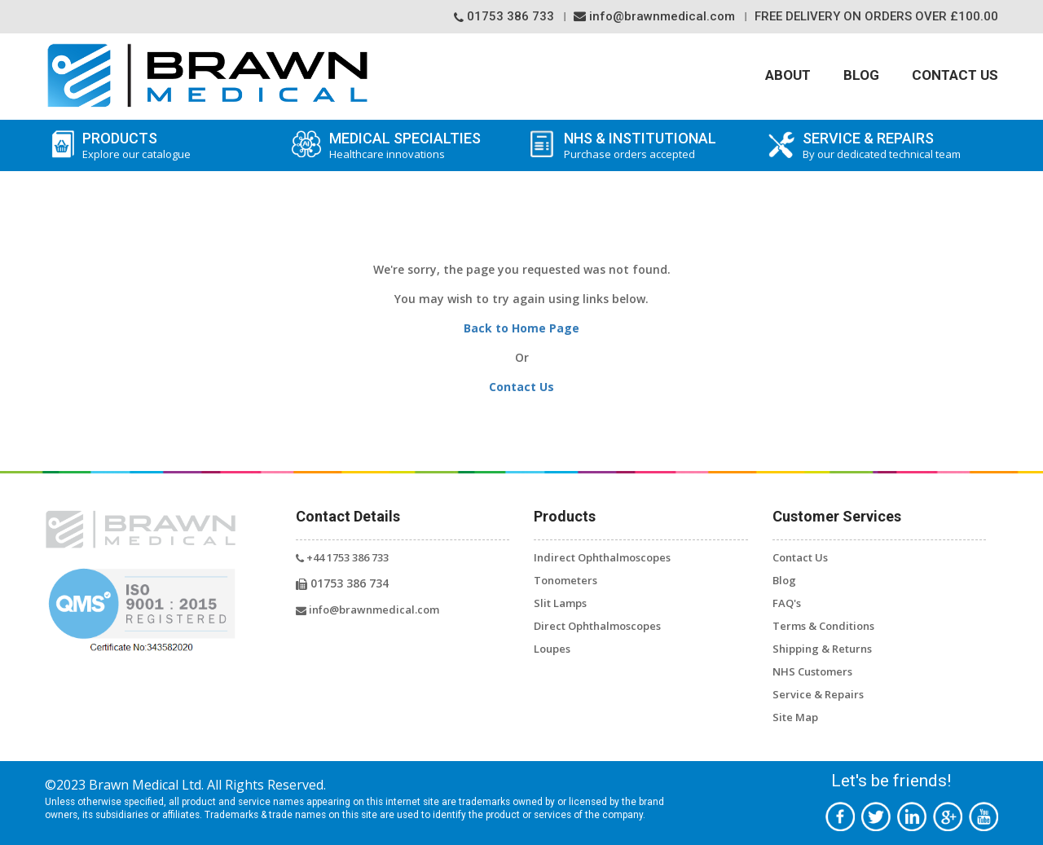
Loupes (552, 648)
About (788, 75)
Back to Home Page (521, 328)
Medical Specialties (402, 145)
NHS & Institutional (658, 145)
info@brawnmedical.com (654, 16)
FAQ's (786, 603)
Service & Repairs (818, 694)
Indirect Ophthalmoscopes (602, 557)
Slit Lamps (560, 603)
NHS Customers (812, 671)
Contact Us (955, 75)
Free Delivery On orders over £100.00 (876, 16)
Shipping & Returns (822, 648)
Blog (861, 75)
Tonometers (565, 580)
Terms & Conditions (823, 625)
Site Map (795, 717)
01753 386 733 (504, 16)
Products (163, 145)
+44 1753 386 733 (342, 557)
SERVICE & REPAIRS (897, 145)
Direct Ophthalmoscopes (597, 625)
